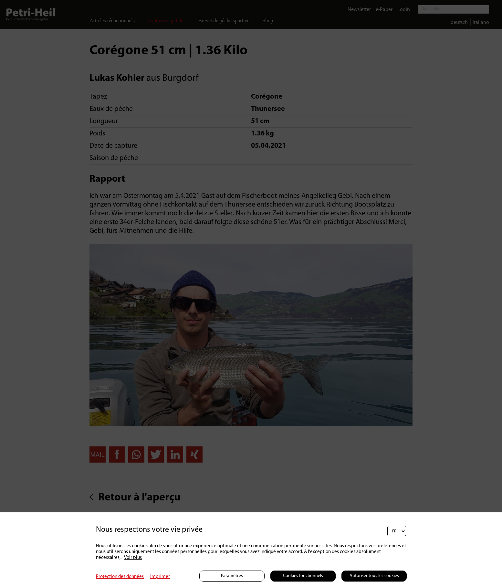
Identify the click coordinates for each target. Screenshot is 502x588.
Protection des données (120, 576)
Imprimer (160, 576)
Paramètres (232, 575)
